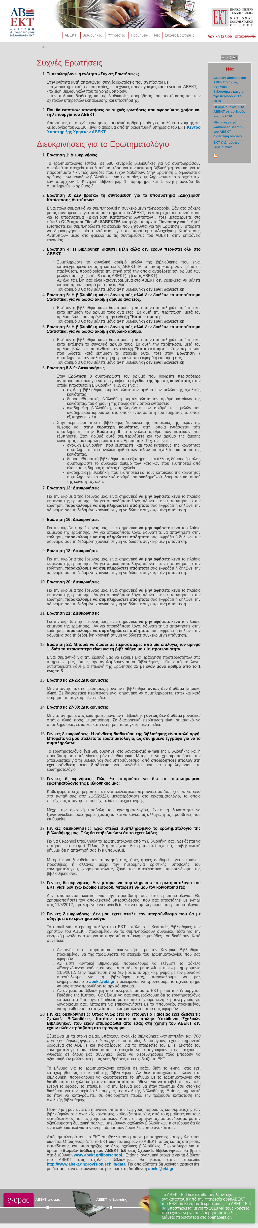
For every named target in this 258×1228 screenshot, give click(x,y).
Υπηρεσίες (116, 35)
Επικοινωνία (245, 36)
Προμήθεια (139, 35)
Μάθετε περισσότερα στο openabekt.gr (196, 1217)
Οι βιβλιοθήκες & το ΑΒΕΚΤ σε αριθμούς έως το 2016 (229, 111)
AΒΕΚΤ (70, 35)
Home (46, 47)
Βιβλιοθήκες (92, 35)
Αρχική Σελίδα (220, 36)
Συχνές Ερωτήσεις (179, 35)
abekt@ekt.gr (101, 981)
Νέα (157, 35)
